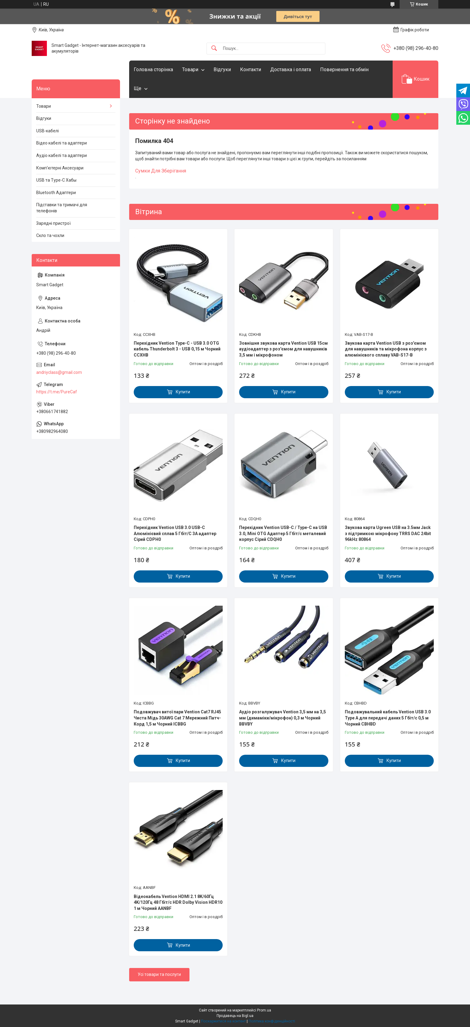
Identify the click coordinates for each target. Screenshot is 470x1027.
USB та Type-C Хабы (56, 180)
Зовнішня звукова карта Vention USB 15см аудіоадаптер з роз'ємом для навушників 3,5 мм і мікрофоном (283, 349)
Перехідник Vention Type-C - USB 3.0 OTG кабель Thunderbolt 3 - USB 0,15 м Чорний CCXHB (177, 349)
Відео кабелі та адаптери (61, 143)
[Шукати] (214, 48)
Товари (190, 69)
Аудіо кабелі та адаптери (61, 155)
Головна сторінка (153, 69)
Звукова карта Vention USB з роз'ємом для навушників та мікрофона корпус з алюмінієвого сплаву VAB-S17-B (386, 349)
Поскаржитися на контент (223, 1021)
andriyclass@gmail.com (59, 372)
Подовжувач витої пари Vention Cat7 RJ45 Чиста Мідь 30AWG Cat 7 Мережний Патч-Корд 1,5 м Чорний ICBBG (177, 717)
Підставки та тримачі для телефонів (61, 207)
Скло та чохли (50, 235)
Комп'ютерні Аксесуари (59, 167)
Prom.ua (264, 1010)
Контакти (250, 69)
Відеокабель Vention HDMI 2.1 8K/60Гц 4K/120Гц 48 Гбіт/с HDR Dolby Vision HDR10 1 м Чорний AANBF (178, 902)
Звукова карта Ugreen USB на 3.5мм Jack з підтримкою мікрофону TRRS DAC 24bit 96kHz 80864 (388, 533)
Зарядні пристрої (53, 223)
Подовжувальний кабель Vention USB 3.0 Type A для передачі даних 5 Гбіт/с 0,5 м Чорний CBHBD (388, 717)
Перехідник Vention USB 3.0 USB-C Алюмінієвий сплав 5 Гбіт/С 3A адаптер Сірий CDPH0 (175, 533)
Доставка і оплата (290, 69)
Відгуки (222, 69)
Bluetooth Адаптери (56, 192)
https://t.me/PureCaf (56, 391)
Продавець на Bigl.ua (235, 1016)
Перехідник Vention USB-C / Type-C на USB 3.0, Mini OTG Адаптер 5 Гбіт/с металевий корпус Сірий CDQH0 (283, 533)
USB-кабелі (47, 130)
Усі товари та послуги (159, 974)
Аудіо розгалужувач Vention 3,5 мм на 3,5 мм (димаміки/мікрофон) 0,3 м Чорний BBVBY (282, 717)
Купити (183, 391)
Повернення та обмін (344, 69)
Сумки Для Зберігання (160, 171)
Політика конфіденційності (272, 1021)
